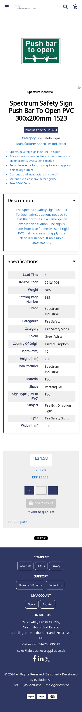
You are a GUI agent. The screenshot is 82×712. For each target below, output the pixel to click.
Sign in (32, 604)
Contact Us (55, 585)
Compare (16, 522)
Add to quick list (41, 512)
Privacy (56, 565)
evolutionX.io (43, 680)
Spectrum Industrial (40, 92)
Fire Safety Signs (48, 138)
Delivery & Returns (30, 585)
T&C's (41, 565)
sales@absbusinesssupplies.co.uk (41, 650)
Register (48, 604)
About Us (25, 565)
